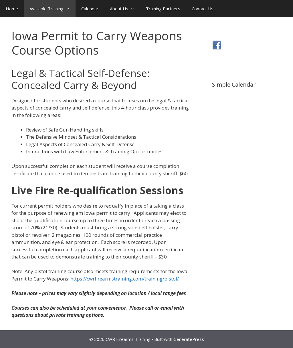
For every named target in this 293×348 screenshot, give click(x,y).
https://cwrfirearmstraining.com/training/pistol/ (125, 278)
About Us (125, 8)
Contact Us (202, 8)
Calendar (89, 8)
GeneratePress (188, 339)
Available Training (52, 8)
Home (12, 8)
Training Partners (163, 8)
